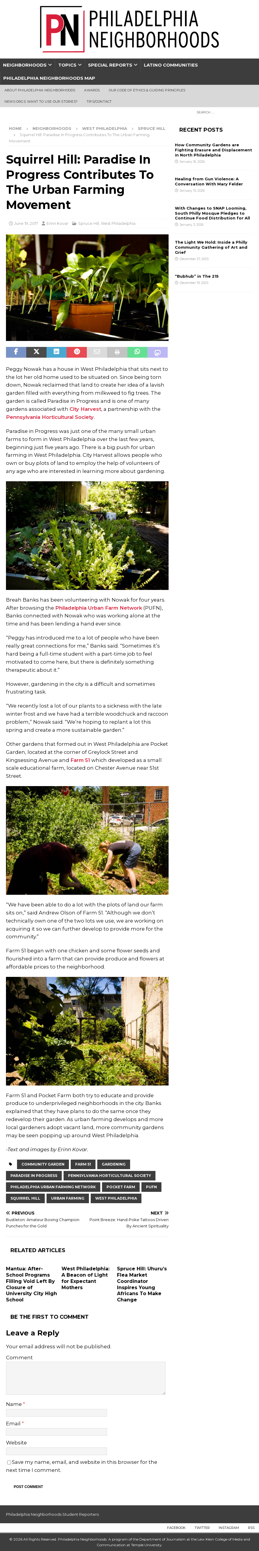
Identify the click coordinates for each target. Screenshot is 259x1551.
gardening (114, 1164)
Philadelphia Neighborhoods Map (49, 78)
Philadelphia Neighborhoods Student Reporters (52, 1514)
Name (14, 1404)
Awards (92, 90)
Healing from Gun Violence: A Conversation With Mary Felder (209, 181)
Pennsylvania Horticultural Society (50, 417)
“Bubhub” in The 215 (197, 276)
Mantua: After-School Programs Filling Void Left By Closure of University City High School (31, 1284)
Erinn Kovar (57, 223)
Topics (67, 65)
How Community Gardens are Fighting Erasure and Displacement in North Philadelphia (213, 149)
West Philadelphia (104, 128)
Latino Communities (171, 65)
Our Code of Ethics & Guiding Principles (147, 90)
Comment (19, 1358)
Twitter (202, 1528)
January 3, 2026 (192, 224)
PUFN (151, 1187)
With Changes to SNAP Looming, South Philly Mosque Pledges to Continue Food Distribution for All (212, 213)
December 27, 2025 (194, 259)
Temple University (146, 1545)
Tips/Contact (99, 101)
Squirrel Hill (25, 1198)
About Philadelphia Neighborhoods (39, 90)
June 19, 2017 (26, 223)
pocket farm (121, 1187)
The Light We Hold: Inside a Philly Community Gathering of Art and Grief (211, 247)
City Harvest (85, 409)
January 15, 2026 (192, 190)
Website (16, 1443)
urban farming (67, 1198)
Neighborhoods (25, 65)
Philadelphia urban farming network (53, 1187)
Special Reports (110, 65)
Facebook (176, 1528)
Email (14, 1424)
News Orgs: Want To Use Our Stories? (41, 101)
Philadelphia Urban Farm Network (98, 608)
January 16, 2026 (192, 161)
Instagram (229, 1528)
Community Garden (42, 1164)
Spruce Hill (88, 223)
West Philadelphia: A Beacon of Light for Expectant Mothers (85, 1278)
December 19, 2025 (194, 283)
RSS (251, 1528)
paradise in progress (33, 1175)
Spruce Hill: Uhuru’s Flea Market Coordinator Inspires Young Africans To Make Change (142, 1284)
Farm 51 (80, 760)
